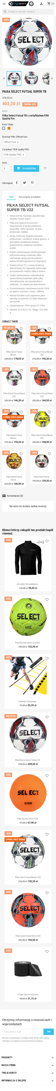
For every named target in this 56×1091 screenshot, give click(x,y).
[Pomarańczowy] (9, 129)
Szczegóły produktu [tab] (29, 197)
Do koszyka (26, 168)
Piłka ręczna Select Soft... (28, 818)
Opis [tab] (11, 197)
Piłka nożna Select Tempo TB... (28, 760)
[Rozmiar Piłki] (11, 142)
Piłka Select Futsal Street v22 (28, 936)
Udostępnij (17, 183)
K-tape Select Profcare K (28, 994)
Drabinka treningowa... (28, 701)
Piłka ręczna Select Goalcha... (28, 642)
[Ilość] (5, 168)
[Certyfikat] (14, 155)
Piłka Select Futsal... (42, 477)
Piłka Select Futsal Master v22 (28, 877)
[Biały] (4, 129)
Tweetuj (24, 183)
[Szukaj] (28, 12)
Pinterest (32, 183)
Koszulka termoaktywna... (28, 584)
